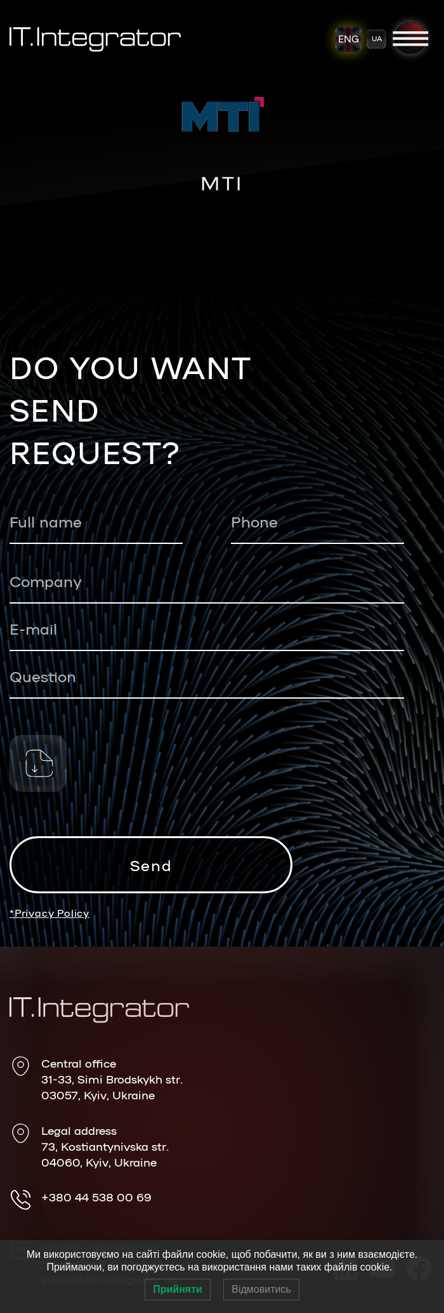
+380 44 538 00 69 (96, 1196)
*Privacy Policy (49, 913)
